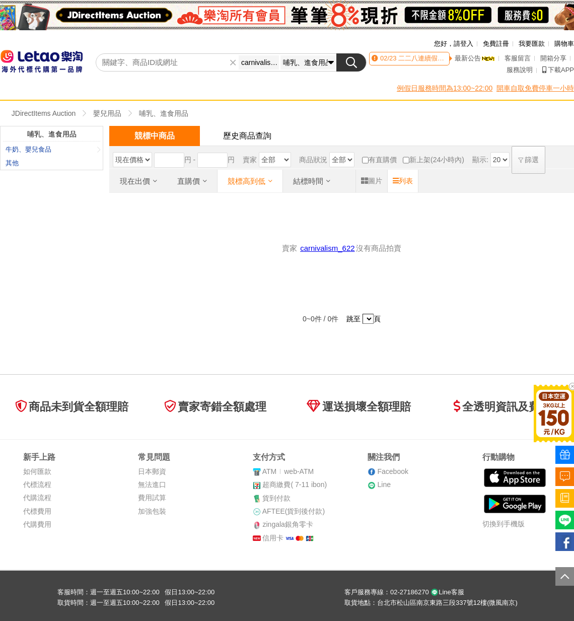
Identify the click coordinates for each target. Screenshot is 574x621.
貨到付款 (276, 498)
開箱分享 (553, 58)
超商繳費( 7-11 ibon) (294, 484)
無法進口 (152, 484)
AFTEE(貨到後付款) (293, 511)
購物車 (564, 43)
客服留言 (518, 58)
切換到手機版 (503, 524)
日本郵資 (152, 471)
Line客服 (447, 592)
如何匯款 (37, 471)
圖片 (371, 181)
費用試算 (152, 498)
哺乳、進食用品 (163, 113)
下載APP (558, 70)
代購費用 (37, 524)
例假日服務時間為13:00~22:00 (444, 88)
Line (383, 484)
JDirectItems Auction (44, 113)
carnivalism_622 (327, 248)
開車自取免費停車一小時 (535, 88)
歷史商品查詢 (247, 135)
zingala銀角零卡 (287, 524)
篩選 (528, 160)
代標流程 (37, 484)
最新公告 (475, 58)
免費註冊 (496, 43)
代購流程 (37, 498)
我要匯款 (532, 43)
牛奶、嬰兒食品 (53, 149)
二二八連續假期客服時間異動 (439, 58)
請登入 (463, 43)
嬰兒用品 (107, 113)
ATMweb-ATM (288, 471)
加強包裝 (152, 511)
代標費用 (37, 511)
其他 (12, 163)
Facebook (392, 471)
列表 (403, 181)
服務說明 (520, 70)
